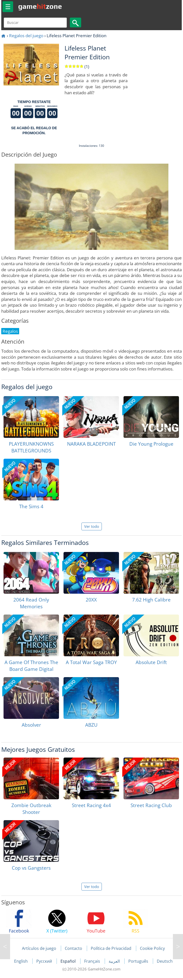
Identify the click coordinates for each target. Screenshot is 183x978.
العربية (115, 961)
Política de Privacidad (111, 948)
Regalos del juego (26, 35)
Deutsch (165, 961)
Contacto (73, 948)
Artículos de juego (39, 948)
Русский (44, 961)
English (21, 961)
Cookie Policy (152, 948)
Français (92, 961)
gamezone (40, 6)
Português (138, 961)
